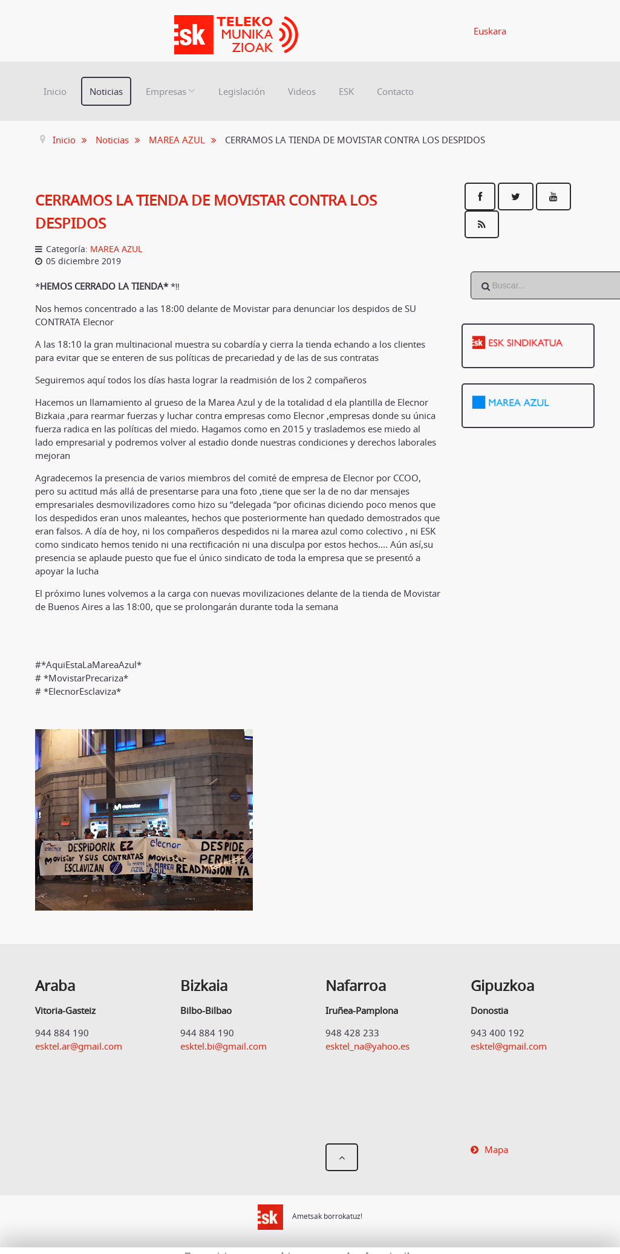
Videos (302, 91)
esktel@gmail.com (509, 1046)
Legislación (241, 91)
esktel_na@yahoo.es (367, 1046)
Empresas (166, 91)
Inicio (55, 91)
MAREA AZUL (116, 249)
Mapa (496, 1149)
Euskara (490, 31)
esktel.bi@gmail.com (223, 1046)
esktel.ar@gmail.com (78, 1046)
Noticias (106, 91)
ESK (346, 91)
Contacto (395, 91)
